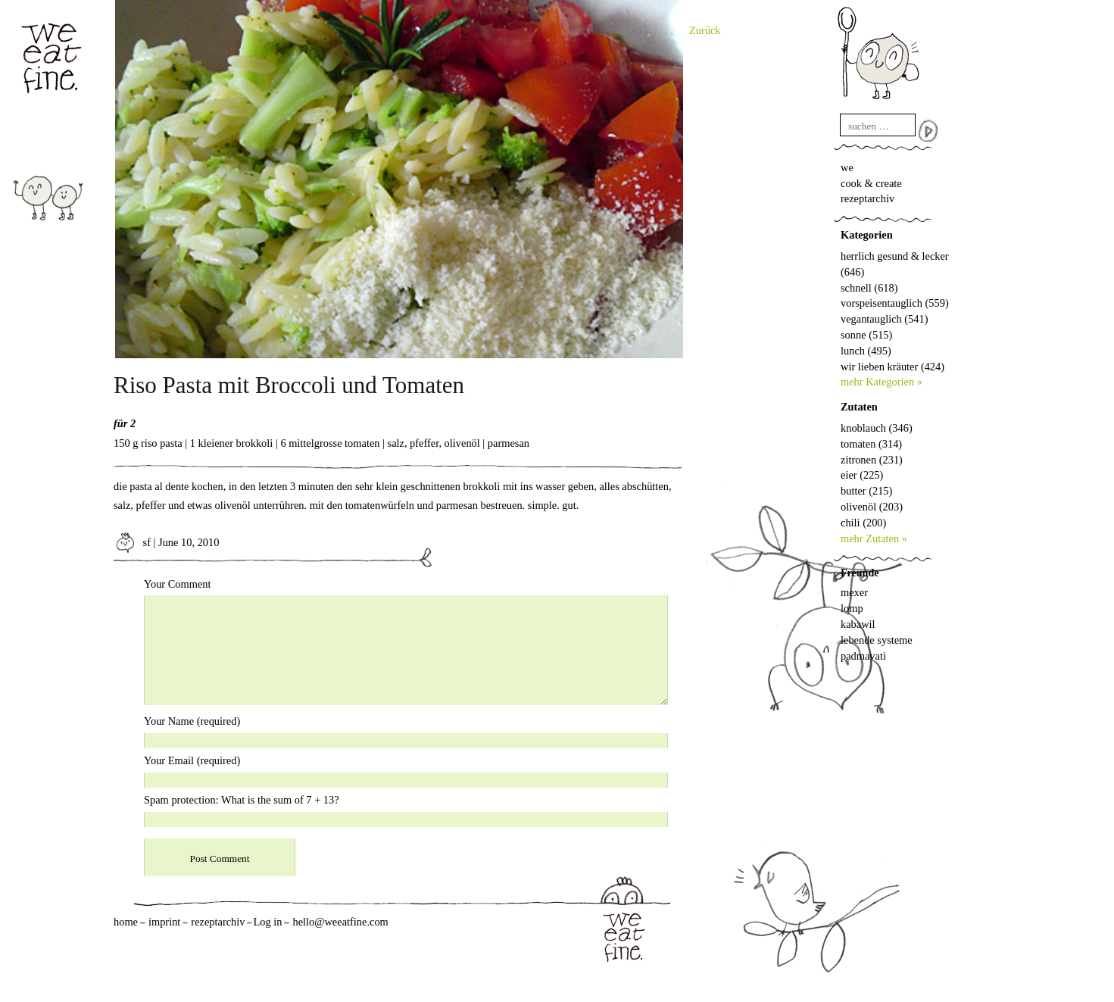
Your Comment (177, 584)
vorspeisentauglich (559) (895, 303)
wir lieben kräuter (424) (892, 367)
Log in (267, 922)
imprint (164, 922)
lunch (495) (866, 351)
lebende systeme (877, 640)
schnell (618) (869, 288)
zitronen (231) (872, 460)
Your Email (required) (192, 760)
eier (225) (862, 475)
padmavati (863, 656)
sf (132, 542)
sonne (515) (866, 335)
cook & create (871, 183)
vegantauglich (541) (884, 319)
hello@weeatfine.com (340, 922)
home (126, 922)
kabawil (858, 624)
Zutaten (859, 407)
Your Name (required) (192, 721)
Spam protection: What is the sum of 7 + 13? (241, 800)
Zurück (705, 30)
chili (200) (863, 523)
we (847, 167)
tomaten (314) (871, 444)
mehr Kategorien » (881, 382)
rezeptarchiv (867, 198)
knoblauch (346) (877, 428)
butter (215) (866, 491)
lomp (852, 608)
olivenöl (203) (872, 507)
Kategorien (867, 235)
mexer (854, 592)
